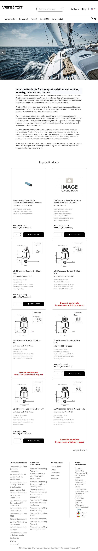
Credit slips (55, 473)
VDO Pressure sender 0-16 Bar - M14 (27, 272)
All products (80, 450)
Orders (53, 470)
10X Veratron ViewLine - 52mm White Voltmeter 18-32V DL (67, 201)
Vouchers (54, 478)
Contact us (14, 538)
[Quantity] (17, 234)
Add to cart (33, 235)
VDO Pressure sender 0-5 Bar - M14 (28, 409)
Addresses (55, 476)
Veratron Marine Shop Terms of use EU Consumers (18, 503)
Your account (57, 462)
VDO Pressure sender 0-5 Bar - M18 (69, 409)
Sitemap (13, 541)
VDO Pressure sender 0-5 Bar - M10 (67, 272)
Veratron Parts (33, 132)
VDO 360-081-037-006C (28, 282)
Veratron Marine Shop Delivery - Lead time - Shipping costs (18, 484)
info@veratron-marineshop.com (81, 490)
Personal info (56, 467)
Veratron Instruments (61, 130)
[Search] (50, 9)
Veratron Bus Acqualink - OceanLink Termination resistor (27, 201)
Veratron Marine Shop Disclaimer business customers (38, 502)
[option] (49, 51)
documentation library (67, 132)
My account (14, 544)
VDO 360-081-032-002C (69, 352)
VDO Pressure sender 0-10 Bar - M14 (27, 341)
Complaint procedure (18, 519)
